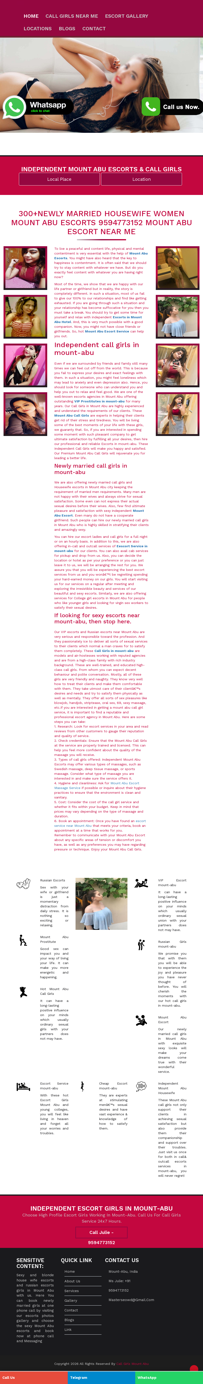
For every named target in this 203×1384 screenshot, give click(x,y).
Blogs (67, 28)
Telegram (78, 1377)
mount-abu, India (123, 1271)
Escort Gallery (126, 16)
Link (68, 1330)
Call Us (8, 1377)
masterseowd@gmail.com (131, 1300)
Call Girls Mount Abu (132, 1364)
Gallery (70, 1300)
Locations (38, 28)
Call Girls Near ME (72, 16)
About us (72, 1281)
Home (31, 16)
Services (71, 1291)
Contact (94, 28)
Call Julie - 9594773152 (101, 1234)
